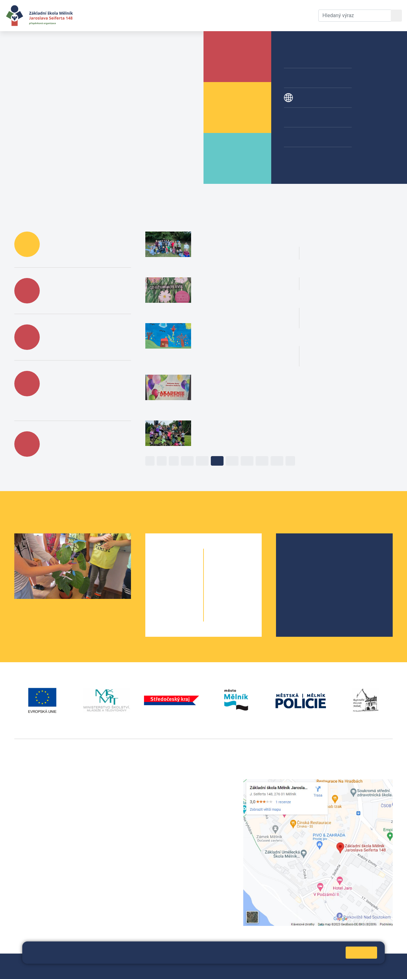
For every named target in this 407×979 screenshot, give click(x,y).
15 (262, 461)
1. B (185, 567)
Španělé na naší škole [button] (353, 239)
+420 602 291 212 (166, 790)
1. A (163, 567)
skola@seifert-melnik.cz (173, 805)
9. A (221, 605)
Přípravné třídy (310, 77)
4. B (185, 605)
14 (247, 461)
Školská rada (306, 562)
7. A (221, 579)
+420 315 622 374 (166, 783)
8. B (244, 592)
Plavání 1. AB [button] (341, 270)
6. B (232, 567)
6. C (244, 567)
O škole (299, 552)
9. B (244, 605)
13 (232, 461)
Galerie (301, 137)
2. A (163, 579)
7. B (244, 579)
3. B (185, 592)
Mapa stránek (148, 962)
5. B (185, 617)
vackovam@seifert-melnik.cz (47, 877)
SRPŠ (297, 593)
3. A (163, 592)
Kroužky (303, 117)
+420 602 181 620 (35, 869)
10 (187, 461)
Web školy (381, 962)
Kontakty (233, 15)
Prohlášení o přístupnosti (218, 962)
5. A (163, 617)
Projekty (303, 97)
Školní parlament (310, 583)
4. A (163, 605)
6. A (221, 567)
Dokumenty (194, 15)
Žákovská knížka (312, 156)
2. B (185, 579)
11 (202, 461)
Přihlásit (177, 962)
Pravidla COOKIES (34, 970)
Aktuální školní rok (141, 15)
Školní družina (310, 58)
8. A (221, 592)
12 (217, 461)
